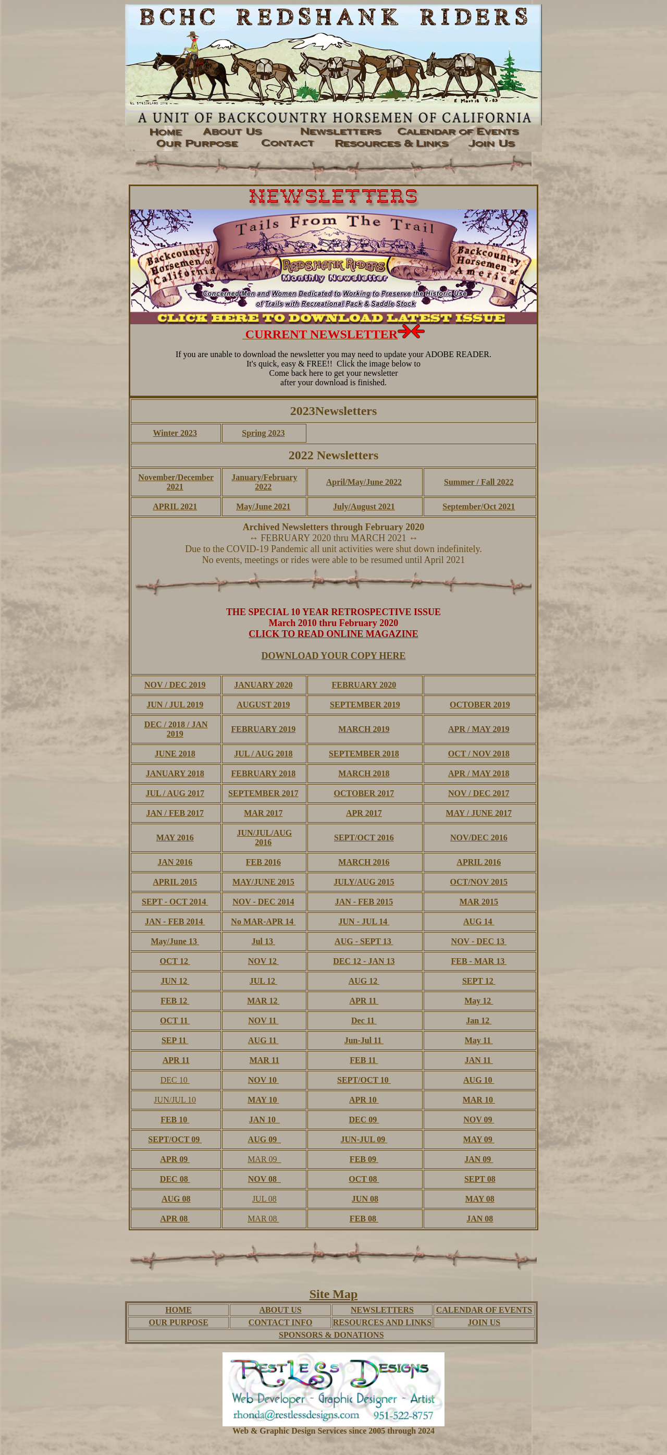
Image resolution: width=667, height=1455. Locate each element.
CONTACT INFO (281, 1322)
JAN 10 (263, 1119)
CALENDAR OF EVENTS (484, 1309)
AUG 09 (263, 1139)
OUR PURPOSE (178, 1322)
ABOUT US (281, 1309)
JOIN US (484, 1322)
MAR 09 (264, 1159)
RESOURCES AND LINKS (382, 1322)
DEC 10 (175, 1079)
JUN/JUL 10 (175, 1099)
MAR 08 (263, 1218)
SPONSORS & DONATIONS (331, 1334)
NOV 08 (263, 1179)
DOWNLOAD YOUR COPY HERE (333, 656)
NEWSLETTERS (382, 1309)
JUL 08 (264, 1198)
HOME (178, 1309)
